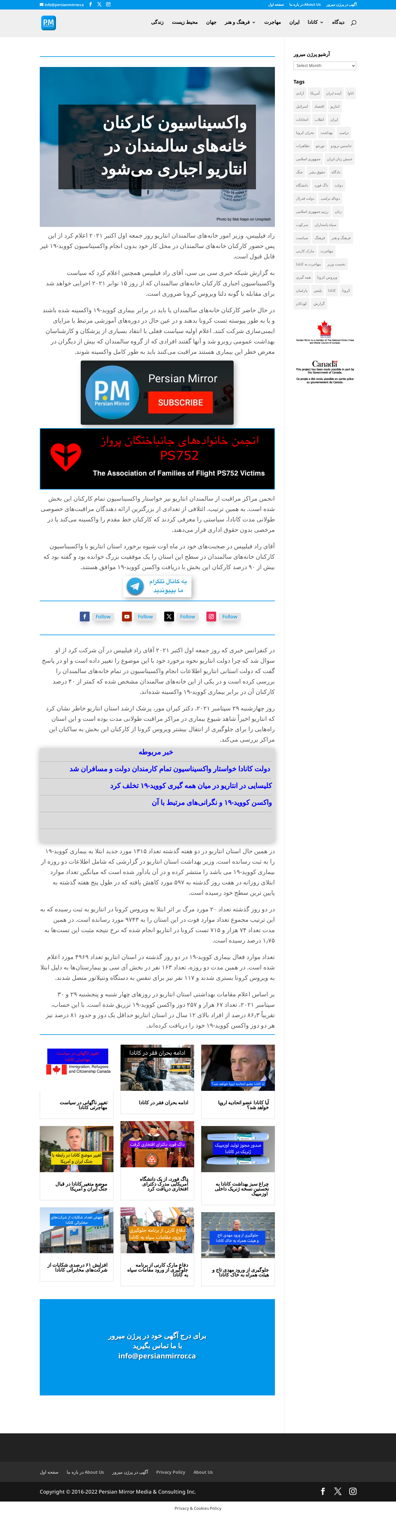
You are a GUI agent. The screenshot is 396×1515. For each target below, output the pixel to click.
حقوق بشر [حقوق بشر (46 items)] (317, 172)
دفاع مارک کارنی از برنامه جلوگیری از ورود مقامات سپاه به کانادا (157, 1269)
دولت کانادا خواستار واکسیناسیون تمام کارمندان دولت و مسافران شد (169, 768)
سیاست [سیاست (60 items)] (302, 237)
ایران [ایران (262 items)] (334, 119)
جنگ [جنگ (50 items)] (299, 172)
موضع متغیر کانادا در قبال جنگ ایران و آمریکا (81, 1186)
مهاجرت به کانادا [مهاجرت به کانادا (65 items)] (308, 264)
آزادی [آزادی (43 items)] (300, 93)
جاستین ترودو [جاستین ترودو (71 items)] (341, 145)
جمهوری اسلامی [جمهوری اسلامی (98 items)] (308, 158)
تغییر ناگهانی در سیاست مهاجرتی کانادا (83, 1105)
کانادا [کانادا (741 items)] (332, 290)
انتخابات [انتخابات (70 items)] (302, 119)
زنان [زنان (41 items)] (338, 211)
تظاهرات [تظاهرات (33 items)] (302, 145)
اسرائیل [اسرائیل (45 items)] (302, 106)
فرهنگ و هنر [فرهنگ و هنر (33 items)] (341, 237)
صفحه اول (276, 5)
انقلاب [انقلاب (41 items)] (319, 119)
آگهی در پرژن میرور (341, 5)
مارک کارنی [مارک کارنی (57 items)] (305, 251)
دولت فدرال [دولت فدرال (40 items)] (305, 198)
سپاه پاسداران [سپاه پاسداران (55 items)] (325, 224)
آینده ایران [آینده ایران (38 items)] (333, 93)
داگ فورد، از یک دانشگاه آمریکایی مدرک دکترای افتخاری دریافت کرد (164, 1184)
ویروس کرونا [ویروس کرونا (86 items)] (327, 277)
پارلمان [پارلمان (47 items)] (301, 290)
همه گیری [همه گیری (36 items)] (303, 277)
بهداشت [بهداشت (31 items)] (326, 132)
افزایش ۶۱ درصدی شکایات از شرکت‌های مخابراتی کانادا (77, 1267)
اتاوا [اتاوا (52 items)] (350, 93)
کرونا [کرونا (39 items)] (346, 290)
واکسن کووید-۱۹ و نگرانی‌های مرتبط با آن (212, 802)
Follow (103, 616)
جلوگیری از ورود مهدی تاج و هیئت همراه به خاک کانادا (240, 1272)
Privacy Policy (170, 1472)
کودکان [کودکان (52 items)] (301, 303)
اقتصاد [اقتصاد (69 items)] (319, 106)
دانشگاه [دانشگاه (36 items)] (302, 185)
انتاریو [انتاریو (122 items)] (335, 106)
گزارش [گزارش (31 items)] (319, 303)
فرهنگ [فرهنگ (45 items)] (320, 237)
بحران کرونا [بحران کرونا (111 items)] (305, 132)
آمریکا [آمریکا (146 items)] (315, 93)
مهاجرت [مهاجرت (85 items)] (326, 251)
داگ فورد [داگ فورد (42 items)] (321, 185)
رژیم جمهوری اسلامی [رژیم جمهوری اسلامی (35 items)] (312, 211)
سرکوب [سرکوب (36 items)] (302, 224)
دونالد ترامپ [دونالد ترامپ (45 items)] (330, 198)
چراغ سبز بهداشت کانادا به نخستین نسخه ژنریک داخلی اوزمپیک (242, 1188)
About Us (203, 1472)
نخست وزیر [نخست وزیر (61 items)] (336, 264)
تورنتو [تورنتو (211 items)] (320, 145)
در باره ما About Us (305, 5)
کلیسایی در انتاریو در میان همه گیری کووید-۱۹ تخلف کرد (191, 785)
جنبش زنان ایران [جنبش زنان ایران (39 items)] (339, 158)
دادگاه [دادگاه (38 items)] (335, 172)
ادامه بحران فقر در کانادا (163, 1102)
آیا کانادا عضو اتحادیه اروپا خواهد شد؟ (243, 1105)
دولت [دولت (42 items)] (339, 185)
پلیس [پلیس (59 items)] (318, 290)
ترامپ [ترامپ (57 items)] (344, 132)
